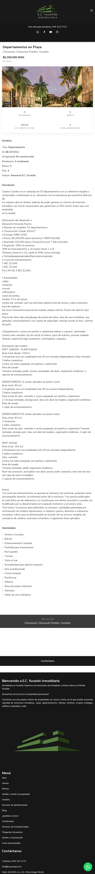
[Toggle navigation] (91, 10)
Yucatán (44, 52)
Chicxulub (9, 52)
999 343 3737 (59, 26)
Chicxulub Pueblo (27, 52)
